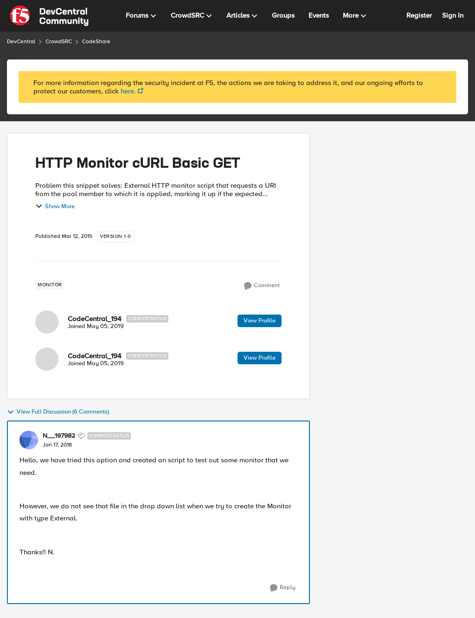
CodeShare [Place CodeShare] (96, 41)
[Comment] (262, 286)
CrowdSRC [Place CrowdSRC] (58, 41)
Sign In (452, 15)
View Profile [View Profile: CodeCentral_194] (260, 320)
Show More (55, 206)
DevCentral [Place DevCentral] (21, 41)
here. (128, 91)
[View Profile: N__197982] (28, 440)
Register (419, 15)
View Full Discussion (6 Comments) (58, 412)
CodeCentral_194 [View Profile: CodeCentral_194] (95, 319)
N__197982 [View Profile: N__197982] (59, 436)
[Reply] (282, 588)
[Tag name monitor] (49, 285)
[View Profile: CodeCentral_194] (46, 322)
